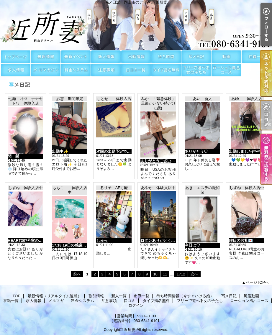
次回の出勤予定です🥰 (115, 151)
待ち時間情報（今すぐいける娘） (166, 56)
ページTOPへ (257, 282)
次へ (194, 274)
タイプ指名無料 (166, 70)
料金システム (76, 70)
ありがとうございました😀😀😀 (168, 161)
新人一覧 (106, 56)
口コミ (136, 70)
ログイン (136, 305)
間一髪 (13, 156)
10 (155, 274)
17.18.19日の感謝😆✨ (72, 245)
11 (165, 274)
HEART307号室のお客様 (29, 240)
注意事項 (106, 70)
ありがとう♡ (196, 151)
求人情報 (16, 70)
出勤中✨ (60, 151)
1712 (181, 274)
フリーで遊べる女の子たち (196, 70)
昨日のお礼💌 (241, 240)
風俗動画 (226, 56)
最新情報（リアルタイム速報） (46, 56)
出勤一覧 (136, 56)
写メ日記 (196, 56)
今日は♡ (192, 245)
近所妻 (129, 329)
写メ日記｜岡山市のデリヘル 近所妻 (136, 25)
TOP (16, 56)
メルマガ (46, 70)
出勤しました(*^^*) (245, 151)
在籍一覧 (256, 56)
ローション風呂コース (226, 70)
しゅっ (102, 240)
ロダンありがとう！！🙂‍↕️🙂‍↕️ (164, 240)
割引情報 (76, 56)
